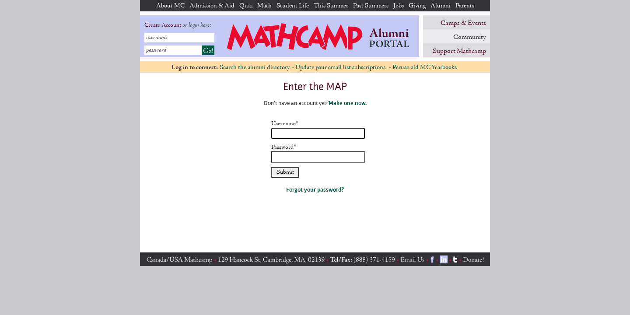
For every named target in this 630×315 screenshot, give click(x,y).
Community (469, 37)
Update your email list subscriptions (341, 67)
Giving (417, 6)
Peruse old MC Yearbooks (424, 67)
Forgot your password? (315, 189)
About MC (170, 6)
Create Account (162, 25)
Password (283, 147)
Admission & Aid (211, 6)
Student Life (292, 6)
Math (264, 6)
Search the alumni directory (255, 67)
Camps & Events (463, 23)
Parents (464, 6)
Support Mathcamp (459, 51)
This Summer (331, 6)
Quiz (245, 6)
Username (284, 124)
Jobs (398, 6)
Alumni (440, 6)
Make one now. (348, 102)
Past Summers (370, 6)
